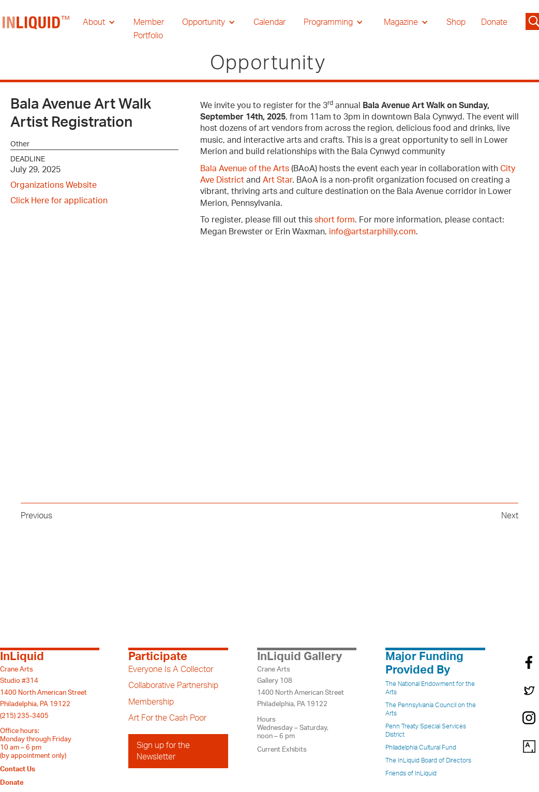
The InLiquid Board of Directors (428, 760)
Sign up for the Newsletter (163, 751)
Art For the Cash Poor (167, 718)
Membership (151, 702)
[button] (99, 22)
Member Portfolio (148, 29)
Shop (456, 22)
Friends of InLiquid (411, 773)
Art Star (277, 180)
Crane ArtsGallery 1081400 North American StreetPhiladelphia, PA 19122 (300, 686)
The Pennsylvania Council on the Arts (430, 709)
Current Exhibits (282, 749)
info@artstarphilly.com (372, 232)
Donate (494, 22)
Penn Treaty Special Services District (425, 730)
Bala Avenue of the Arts (244, 169)
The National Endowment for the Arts (430, 688)
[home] (36, 29)
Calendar (269, 22)
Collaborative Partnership (173, 685)
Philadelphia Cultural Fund (420, 747)
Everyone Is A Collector (170, 669)
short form (335, 220)
